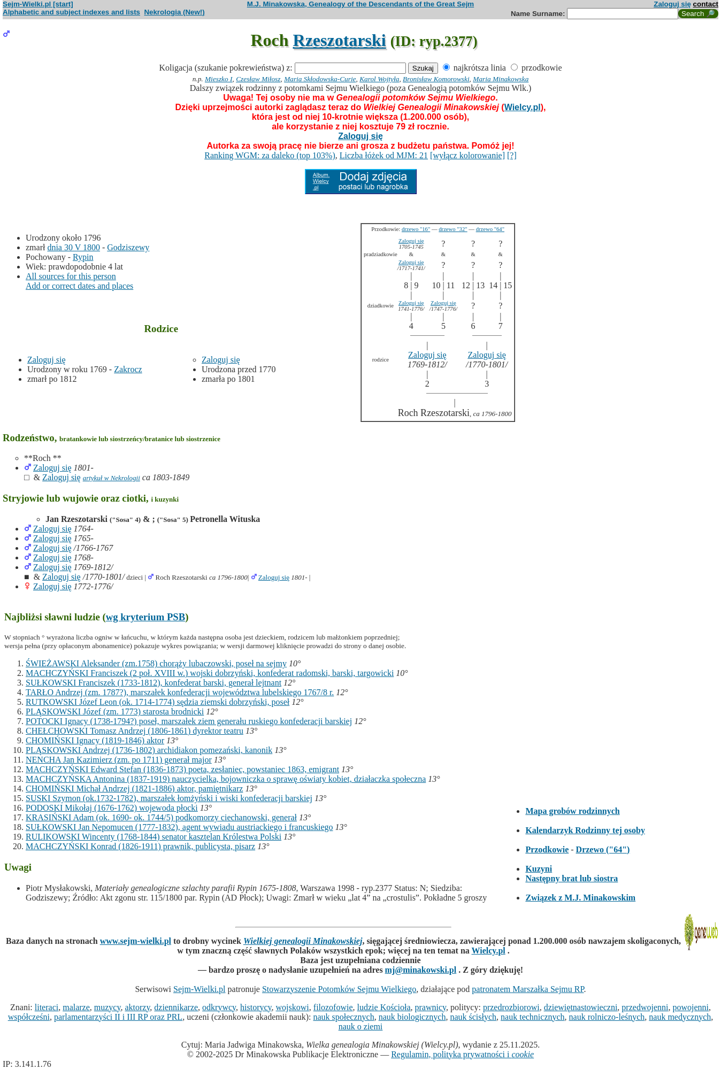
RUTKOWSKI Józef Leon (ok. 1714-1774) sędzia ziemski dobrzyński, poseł (157, 701)
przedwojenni (645, 1007)
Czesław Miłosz (258, 79)
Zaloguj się (672, 4)
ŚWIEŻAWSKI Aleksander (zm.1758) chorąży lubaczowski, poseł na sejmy (156, 663)
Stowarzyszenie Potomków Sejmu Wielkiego (339, 989)
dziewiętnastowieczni (581, 1007)
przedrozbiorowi (511, 1007)
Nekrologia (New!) (174, 12)
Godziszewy (128, 247)
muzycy (107, 1007)
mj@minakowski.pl (421, 969)
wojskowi (292, 1007)
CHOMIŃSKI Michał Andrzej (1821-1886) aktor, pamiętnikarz (134, 788)
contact (705, 4)
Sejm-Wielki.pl (199, 989)
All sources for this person (71, 276)
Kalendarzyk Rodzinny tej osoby (585, 830)
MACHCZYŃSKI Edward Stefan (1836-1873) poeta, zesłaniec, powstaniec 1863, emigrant (182, 769)
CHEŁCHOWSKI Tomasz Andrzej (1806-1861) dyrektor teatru (134, 730)
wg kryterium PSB (146, 616)
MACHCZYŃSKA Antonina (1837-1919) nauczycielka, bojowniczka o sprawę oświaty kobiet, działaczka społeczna (226, 778)
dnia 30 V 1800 (73, 247)
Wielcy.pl (522, 107)
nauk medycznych (680, 1016)
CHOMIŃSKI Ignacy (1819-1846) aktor (95, 740)
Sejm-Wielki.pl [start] (38, 4)
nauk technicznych (533, 1016)
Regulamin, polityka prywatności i (462, 1054)
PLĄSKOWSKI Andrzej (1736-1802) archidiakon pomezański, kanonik (149, 750)
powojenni (690, 1007)
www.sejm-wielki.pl (135, 940)
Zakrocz (128, 369)
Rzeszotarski (339, 40)
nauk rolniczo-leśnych (607, 1016)
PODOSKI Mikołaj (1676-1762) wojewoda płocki (112, 807)
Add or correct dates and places (79, 285)
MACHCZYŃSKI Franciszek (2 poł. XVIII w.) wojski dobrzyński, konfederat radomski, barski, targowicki (210, 673)
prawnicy (431, 1007)
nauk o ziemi (361, 1026)
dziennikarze (176, 1007)
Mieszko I (218, 79)
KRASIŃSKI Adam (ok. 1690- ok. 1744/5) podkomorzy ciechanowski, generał (161, 817)
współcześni (29, 1016)
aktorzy (137, 1007)
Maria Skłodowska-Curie (320, 79)
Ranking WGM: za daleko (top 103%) (269, 155)
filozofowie (333, 1007)
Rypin (83, 257)
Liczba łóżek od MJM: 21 (384, 155)
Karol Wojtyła (379, 79)
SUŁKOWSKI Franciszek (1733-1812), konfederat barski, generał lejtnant (153, 682)
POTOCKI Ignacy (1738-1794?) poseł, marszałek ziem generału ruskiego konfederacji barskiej (189, 721)
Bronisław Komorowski (436, 79)
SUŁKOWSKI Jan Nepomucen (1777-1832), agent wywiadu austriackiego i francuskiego (179, 827)
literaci (46, 1007)
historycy (256, 1007)
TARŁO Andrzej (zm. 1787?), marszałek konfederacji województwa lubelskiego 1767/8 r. (180, 692)
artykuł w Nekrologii (111, 478)
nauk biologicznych (412, 1016)
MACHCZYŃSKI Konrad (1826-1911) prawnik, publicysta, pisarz (140, 846)
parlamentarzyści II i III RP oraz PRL (118, 1016)
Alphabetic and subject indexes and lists (71, 12)
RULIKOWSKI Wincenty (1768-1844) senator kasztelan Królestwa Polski (153, 836)
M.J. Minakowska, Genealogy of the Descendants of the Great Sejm (360, 4)
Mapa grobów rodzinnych (572, 811)
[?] (512, 155)
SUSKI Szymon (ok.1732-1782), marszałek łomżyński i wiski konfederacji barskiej (169, 798)
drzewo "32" (453, 229)
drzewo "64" (490, 229)
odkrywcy (219, 1007)
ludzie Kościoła (384, 1007)
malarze (76, 1007)
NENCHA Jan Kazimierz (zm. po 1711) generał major (119, 759)
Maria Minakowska (500, 79)
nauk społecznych (343, 1016)
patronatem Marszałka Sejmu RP (528, 989)
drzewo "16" (416, 229)
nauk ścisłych (473, 1016)
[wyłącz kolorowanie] (467, 155)
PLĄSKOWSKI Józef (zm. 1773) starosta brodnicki (115, 711)
